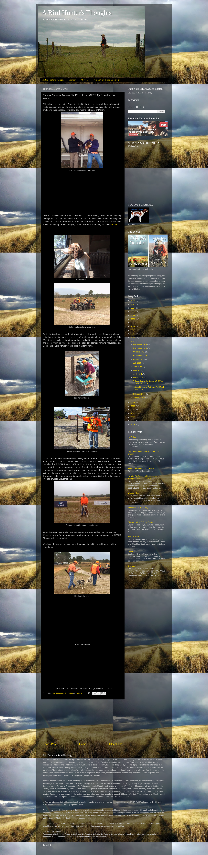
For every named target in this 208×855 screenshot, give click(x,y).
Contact (131, 566)
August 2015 (139, 359)
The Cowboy (133, 537)
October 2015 (139, 352)
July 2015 (137, 363)
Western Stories (135, 493)
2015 (133, 341)
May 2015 (137, 370)
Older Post (115, 744)
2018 (133, 330)
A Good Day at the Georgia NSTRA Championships (147, 382)
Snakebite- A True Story (138, 508)
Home (82, 744)
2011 (133, 413)
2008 (133, 424)
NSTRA (113, 224)
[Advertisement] (82, 720)
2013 (133, 406)
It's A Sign (132, 437)
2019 (133, 326)
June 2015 (138, 367)
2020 (133, 323)
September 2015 (140, 356)
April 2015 (137, 374)
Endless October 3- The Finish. (141, 468)
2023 (133, 312)
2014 (133, 402)
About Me (85, 80)
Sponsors (72, 80)
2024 (133, 308)
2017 (133, 334)
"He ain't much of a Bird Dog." (107, 80)
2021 (133, 319)
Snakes (131, 551)
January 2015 (139, 398)
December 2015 (140, 344)
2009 (133, 421)
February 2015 (139, 394)
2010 (133, 417)
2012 (133, 410)
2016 (133, 337)
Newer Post (50, 744)
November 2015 (140, 348)
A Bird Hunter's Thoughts (77, 12)
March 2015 (138, 378)
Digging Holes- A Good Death (140, 522)
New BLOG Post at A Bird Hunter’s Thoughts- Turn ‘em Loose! (142, 477)
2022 (133, 315)
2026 (133, 300)
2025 (133, 304)
